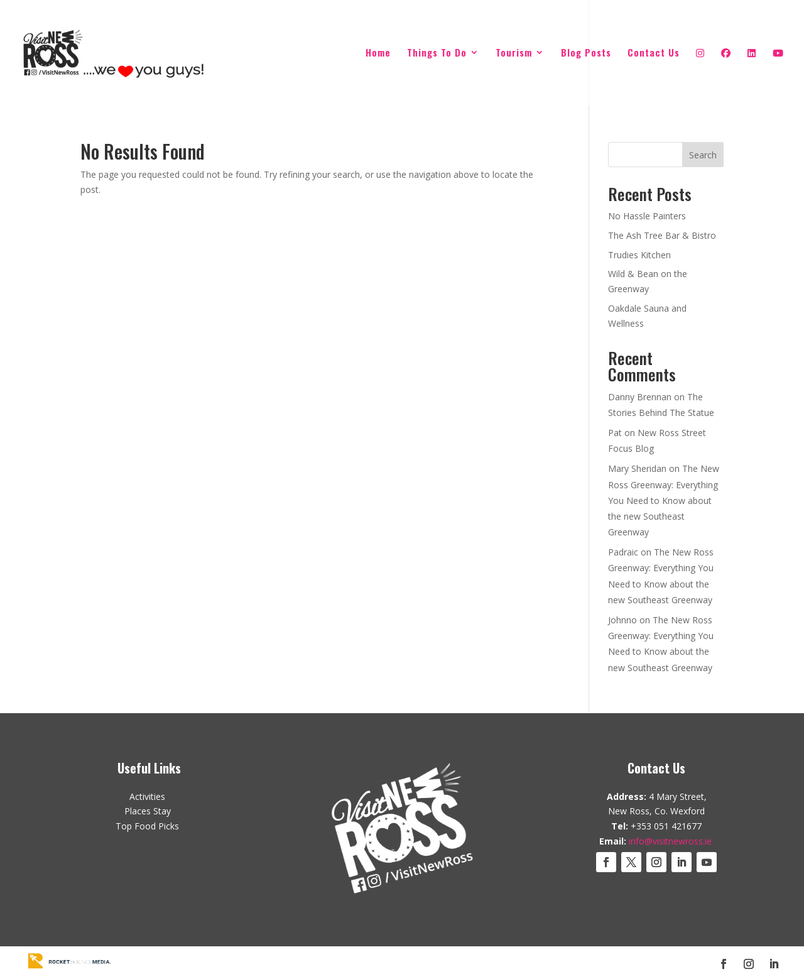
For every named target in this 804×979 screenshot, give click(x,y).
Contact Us (653, 53)
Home (378, 53)
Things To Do (437, 53)
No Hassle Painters (647, 216)
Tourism (514, 53)
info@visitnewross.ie (670, 841)
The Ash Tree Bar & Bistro (662, 235)
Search (703, 155)
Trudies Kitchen (639, 255)
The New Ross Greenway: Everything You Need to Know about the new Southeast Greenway (663, 500)
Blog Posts (586, 53)
